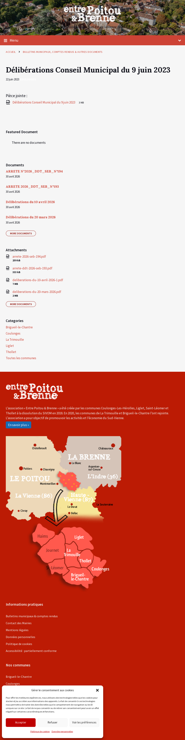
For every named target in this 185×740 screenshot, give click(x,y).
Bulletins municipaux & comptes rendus (32, 616)
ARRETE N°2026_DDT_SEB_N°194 (34, 171)
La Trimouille (15, 339)
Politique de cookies (40, 731)
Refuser (52, 722)
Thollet (11, 352)
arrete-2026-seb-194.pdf (29, 256)
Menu (92, 40)
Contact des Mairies (19, 623)
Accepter (20, 722)
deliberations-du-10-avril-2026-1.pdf (38, 280)
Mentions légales (17, 630)
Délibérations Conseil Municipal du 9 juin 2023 (44, 102)
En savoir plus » (18, 425)
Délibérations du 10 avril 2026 (30, 202)
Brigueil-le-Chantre (19, 327)
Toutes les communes (21, 358)
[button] (97, 690)
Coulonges (28, 79)
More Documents (21, 233)
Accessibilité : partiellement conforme (31, 651)
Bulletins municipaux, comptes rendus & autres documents (62, 52)
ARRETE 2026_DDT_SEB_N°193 (32, 186)
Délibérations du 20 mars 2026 (31, 217)
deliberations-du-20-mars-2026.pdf (37, 292)
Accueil (11, 52)
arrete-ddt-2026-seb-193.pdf (32, 268)
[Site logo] (92, 20)
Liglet (10, 346)
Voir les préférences (84, 722)
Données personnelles (62, 731)
